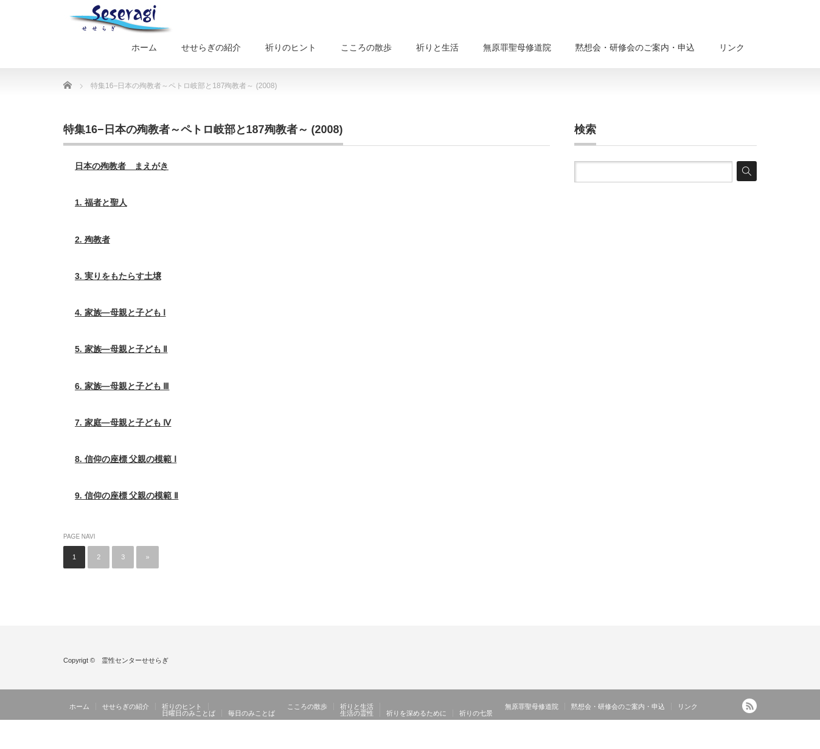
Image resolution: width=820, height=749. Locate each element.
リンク (732, 47)
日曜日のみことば (188, 713)
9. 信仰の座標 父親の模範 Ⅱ (126, 495)
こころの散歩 (366, 47)
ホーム (144, 47)
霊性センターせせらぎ (720, 740)
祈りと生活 (437, 47)
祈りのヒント (290, 47)
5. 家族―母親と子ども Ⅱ (121, 349)
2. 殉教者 (92, 239)
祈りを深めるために (416, 713)
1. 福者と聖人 (101, 202)
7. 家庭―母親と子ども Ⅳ (123, 422)
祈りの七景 (476, 713)
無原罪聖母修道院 (517, 47)
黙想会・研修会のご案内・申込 (635, 47)
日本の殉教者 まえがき (122, 166)
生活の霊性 (357, 713)
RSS (749, 706)
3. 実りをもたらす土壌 (118, 276)
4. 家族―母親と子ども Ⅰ (120, 312)
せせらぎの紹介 (211, 47)
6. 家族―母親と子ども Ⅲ (122, 386)
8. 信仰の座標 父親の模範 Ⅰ (125, 459)
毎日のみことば (251, 713)
